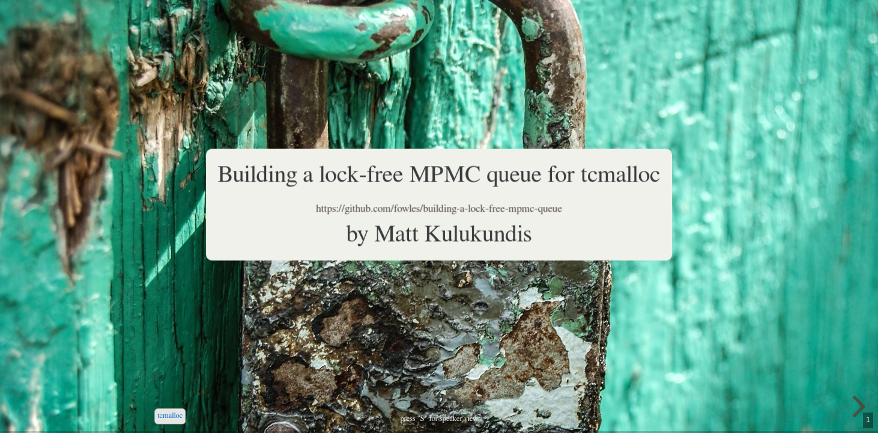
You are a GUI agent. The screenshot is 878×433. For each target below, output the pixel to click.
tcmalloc (170, 416)
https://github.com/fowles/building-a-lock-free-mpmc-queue (439, 208)
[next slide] (857, 406)
